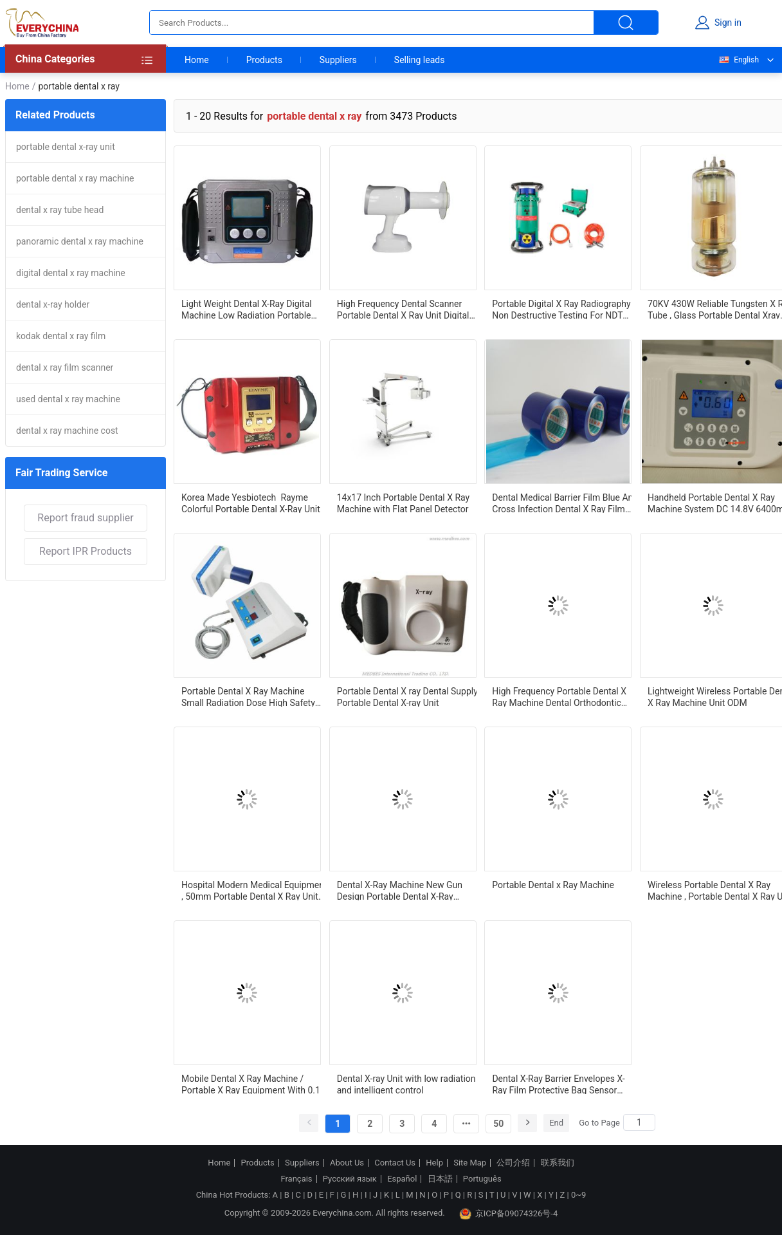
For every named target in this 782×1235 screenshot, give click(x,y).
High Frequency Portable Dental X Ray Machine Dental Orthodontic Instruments (559, 696)
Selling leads (419, 60)
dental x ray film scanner (64, 367)
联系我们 (557, 1163)
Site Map (469, 1163)
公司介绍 (513, 1163)
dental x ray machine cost (67, 430)
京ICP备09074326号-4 (508, 1214)
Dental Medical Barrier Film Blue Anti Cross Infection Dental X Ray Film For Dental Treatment (565, 502)
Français (296, 1179)
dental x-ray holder (52, 304)
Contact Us (394, 1163)
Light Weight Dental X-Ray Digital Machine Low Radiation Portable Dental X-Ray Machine (246, 309)
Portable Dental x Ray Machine (553, 885)
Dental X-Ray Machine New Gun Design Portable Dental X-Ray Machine (399, 890)
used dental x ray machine (68, 399)
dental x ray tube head (60, 210)
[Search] (639, 1122)
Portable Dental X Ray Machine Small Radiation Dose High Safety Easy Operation (248, 696)
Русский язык (350, 1179)
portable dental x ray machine (75, 178)
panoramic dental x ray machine (79, 241)
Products (264, 60)
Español (402, 1179)
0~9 (578, 1195)
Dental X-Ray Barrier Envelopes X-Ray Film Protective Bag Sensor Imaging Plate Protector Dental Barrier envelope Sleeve (558, 1083)
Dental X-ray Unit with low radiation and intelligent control (406, 1083)
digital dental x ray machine (70, 273)
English (738, 59)
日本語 (440, 1179)
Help (434, 1163)
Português (482, 1179)
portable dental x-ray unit (65, 147)
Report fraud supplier (85, 518)
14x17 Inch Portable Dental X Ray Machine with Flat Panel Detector (403, 502)
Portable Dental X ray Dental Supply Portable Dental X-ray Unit (407, 696)
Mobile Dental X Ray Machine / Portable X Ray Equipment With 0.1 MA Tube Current (250, 1083)
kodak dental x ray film (60, 336)
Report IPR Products (85, 551)
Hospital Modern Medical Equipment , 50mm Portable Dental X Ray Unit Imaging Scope (254, 890)
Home (197, 60)
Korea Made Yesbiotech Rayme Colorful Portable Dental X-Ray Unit (250, 502)
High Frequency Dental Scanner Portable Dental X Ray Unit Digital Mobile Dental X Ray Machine (403, 309)
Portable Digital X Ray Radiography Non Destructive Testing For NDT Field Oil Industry (561, 309)
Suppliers (338, 60)
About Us (347, 1163)
